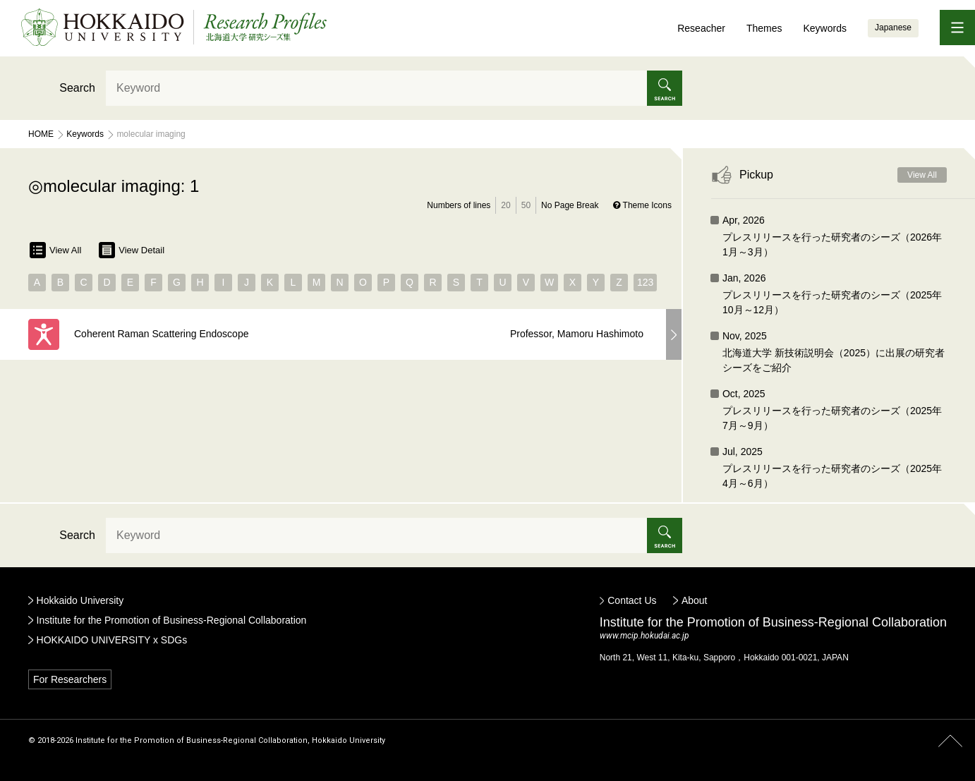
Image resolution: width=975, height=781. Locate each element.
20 (505, 205)
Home (41, 134)
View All (55, 250)
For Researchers (70, 679)
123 (645, 282)
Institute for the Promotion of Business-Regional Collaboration (172, 620)
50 (526, 205)
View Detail (131, 250)
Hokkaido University (80, 600)
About (695, 600)
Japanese (893, 27)
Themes (764, 28)
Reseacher (701, 28)
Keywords (824, 28)
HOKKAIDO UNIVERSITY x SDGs (112, 640)
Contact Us (631, 600)
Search (77, 88)
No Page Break (569, 205)
